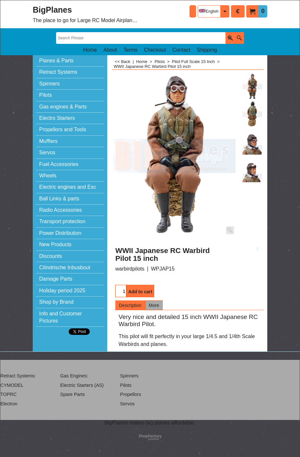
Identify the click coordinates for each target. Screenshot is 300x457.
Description (130, 305)
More (154, 305)
